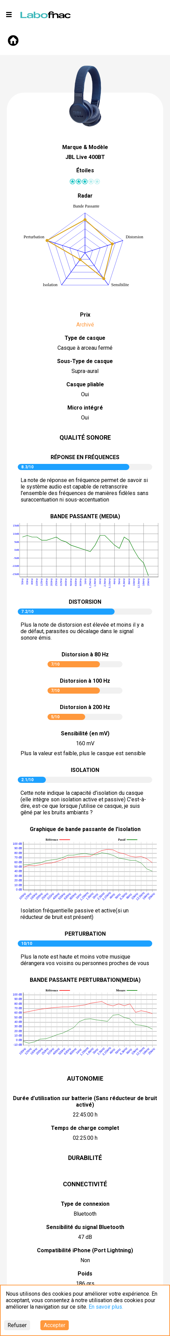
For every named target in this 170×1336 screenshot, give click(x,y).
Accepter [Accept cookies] (54, 1325)
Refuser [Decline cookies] (17, 1325)
